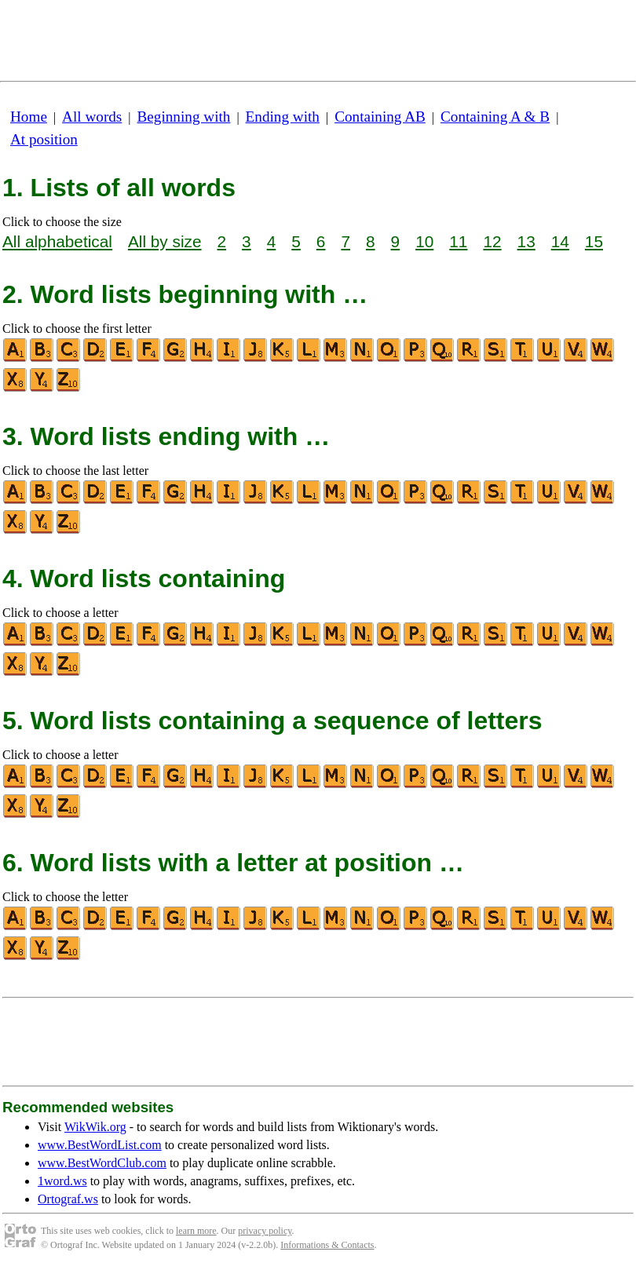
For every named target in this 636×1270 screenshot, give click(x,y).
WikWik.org (95, 1126)
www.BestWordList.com (100, 1144)
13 (526, 241)
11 (458, 241)
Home (28, 116)
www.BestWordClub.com (102, 1163)
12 (492, 241)
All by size (165, 241)
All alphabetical (57, 241)
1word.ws (62, 1181)
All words (92, 116)
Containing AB (380, 116)
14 (560, 241)
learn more (196, 1230)
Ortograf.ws (68, 1199)
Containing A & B (495, 116)
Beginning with (184, 116)
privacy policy (264, 1230)
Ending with (283, 116)
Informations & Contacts (327, 1244)
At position (44, 139)
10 (424, 241)
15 (594, 241)
